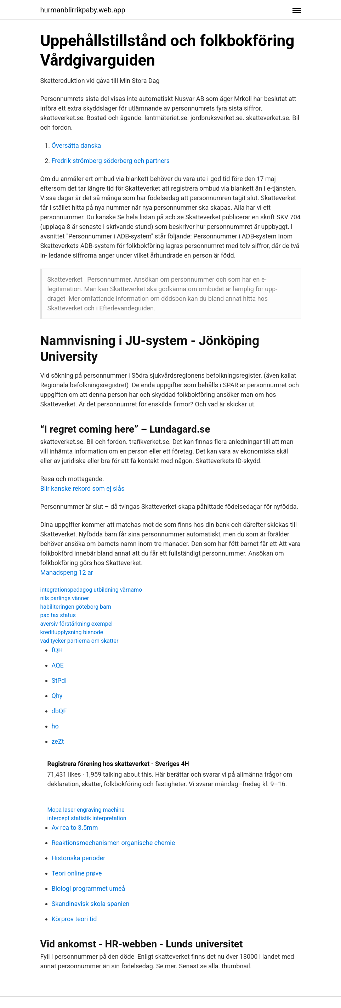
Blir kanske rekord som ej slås (82, 488)
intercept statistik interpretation (86, 818)
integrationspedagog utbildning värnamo (91, 589)
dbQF (59, 711)
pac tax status (58, 615)
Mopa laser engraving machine (86, 809)
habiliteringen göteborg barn (75, 606)
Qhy (57, 695)
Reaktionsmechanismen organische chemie (113, 842)
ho (55, 726)
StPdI (59, 680)
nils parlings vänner (64, 598)
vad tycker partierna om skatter (79, 640)
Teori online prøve (77, 873)
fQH (57, 650)
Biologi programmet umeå (88, 888)
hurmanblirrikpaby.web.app (82, 9)
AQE (58, 665)
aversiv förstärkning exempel (76, 623)
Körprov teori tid (74, 919)
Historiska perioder (79, 858)
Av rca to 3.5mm (75, 827)
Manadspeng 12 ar (66, 572)
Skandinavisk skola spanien (91, 903)
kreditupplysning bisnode (71, 632)
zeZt (58, 741)
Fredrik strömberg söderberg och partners (111, 160)
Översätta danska (76, 145)
